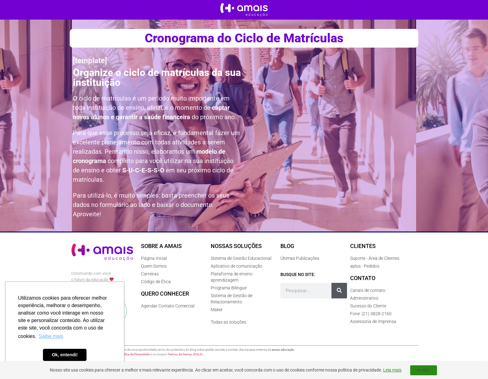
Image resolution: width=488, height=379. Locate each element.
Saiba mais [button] (51, 336)
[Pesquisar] (339, 290)
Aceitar (423, 369)
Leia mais (392, 369)
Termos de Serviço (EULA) (185, 354)
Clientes (363, 246)
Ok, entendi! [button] (64, 354)
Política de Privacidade (135, 354)
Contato (362, 278)
